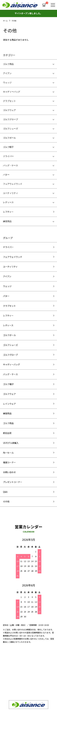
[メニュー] (52, 5)
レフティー (8, 211)
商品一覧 (33, 664)
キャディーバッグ (11, 92)
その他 (14, 20)
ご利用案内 (34, 683)
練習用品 (7, 221)
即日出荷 (7, 433)
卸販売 (6, 670)
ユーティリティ (10, 193)
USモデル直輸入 (11, 442)
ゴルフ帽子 (8, 147)
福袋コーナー (9, 462)
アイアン (7, 73)
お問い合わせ (9, 472)
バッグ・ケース (10, 165)
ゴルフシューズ (10, 128)
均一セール (8, 452)
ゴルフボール (9, 138)
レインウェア (9, 403)
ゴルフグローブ (10, 119)
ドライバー (8, 156)
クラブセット (9, 101)
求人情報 (33, 677)
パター (6, 174)
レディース (8, 202)
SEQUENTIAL (9, 664)
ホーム (5, 20)
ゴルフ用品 (8, 64)
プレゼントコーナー (12, 481)
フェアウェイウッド (12, 184)
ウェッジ (7, 82)
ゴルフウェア (9, 110)
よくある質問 (35, 670)
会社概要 (7, 677)
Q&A (5, 491)
